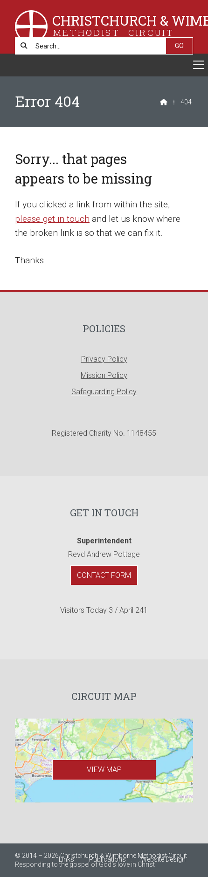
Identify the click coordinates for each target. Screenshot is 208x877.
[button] (104, 65)
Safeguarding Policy (104, 391)
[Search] (95, 46)
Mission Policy (104, 375)
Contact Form (104, 575)
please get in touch (52, 218)
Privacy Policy (104, 359)
